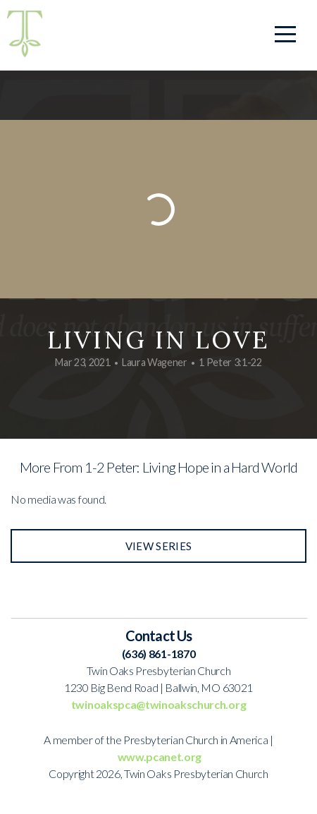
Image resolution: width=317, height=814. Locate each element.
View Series (158, 546)
